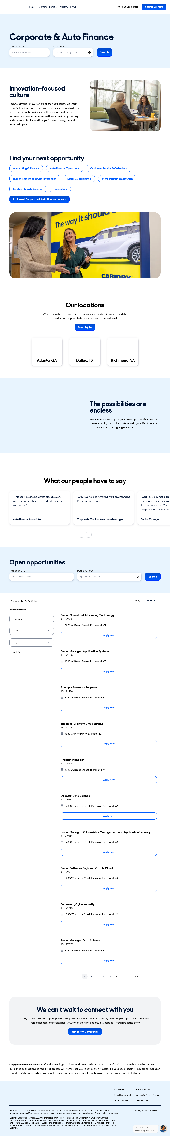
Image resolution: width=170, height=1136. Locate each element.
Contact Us (155, 1110)
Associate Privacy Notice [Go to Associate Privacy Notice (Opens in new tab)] (147, 1095)
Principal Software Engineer (79, 687)
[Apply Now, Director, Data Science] (109, 816)
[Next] (89, 535)
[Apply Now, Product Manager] (109, 779)
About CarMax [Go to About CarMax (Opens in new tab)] (121, 1100)
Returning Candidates (127, 6)
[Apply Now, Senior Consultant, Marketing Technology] (109, 635)
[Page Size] (135, 976)
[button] (89, 52)
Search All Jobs (154, 7)
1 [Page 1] (84, 976)
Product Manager (72, 760)
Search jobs (85, 327)
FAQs (73, 6)
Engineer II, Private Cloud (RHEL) (82, 724)
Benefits (53, 6)
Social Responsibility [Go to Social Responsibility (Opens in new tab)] (123, 1095)
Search (104, 52)
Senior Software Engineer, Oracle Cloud (87, 868)
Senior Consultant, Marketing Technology (87, 615)
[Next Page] (117, 976)
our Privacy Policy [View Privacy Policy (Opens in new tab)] (99, 1113)
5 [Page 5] (110, 976)
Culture (43, 6)
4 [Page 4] (103, 976)
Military (64, 6)
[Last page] (124, 976)
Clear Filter (15, 652)
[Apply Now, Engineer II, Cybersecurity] (109, 924)
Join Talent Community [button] (85, 1031)
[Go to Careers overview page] (14, 7)
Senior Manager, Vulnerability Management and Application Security (105, 832)
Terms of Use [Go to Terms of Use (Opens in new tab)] (142, 1100)
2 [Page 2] (91, 976)
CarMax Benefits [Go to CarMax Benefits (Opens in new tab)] (143, 1089)
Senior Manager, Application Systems (85, 651)
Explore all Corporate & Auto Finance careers (39, 199)
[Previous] (81, 535)
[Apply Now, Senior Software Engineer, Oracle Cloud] (109, 888)
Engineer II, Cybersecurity (78, 904)
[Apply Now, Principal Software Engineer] (109, 707)
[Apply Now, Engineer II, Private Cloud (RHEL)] (109, 743)
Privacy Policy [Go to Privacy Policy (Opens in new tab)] (140, 1110)
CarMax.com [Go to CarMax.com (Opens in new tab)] (120, 1089)
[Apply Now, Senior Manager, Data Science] (109, 960)
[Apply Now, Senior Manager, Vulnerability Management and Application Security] (109, 852)
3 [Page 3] (97, 976)
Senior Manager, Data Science (80, 940)
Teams (32, 6)
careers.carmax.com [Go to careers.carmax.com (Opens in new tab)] (27, 1110)
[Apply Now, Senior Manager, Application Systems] (109, 671)
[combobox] (29, 52)
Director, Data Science (75, 796)
